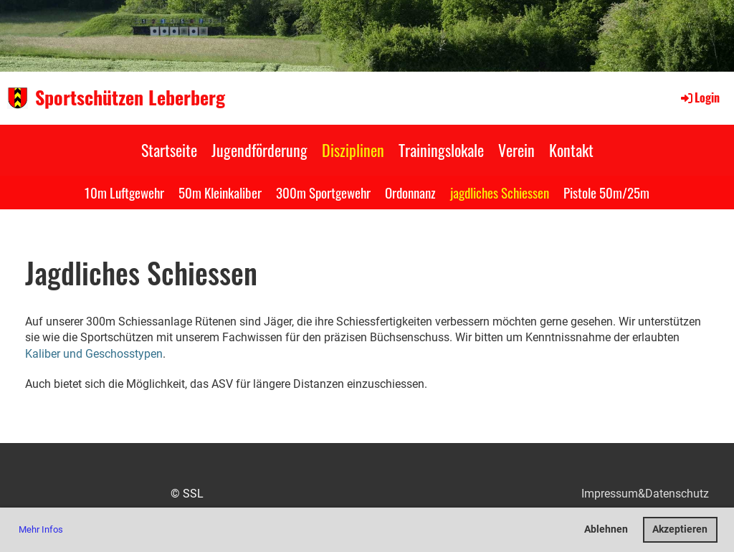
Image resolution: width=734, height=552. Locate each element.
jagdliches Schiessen (499, 192)
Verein (516, 149)
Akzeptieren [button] (679, 529)
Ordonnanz (410, 192)
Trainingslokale (441, 149)
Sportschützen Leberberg (130, 97)
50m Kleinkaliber (220, 192)
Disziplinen (353, 149)
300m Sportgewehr (323, 192)
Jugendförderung (259, 149)
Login (699, 97)
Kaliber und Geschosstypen (94, 354)
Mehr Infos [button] (41, 529)
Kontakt (571, 149)
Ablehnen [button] (606, 529)
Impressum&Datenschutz (645, 493)
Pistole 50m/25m (606, 192)
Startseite (169, 149)
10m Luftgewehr (124, 192)
